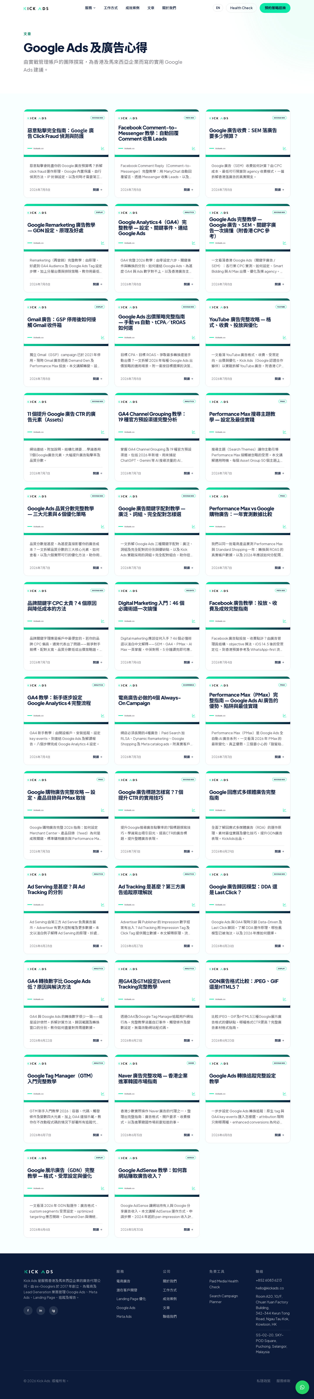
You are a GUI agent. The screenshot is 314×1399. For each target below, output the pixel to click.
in (40, 1310)
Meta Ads (124, 1316)
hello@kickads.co (270, 1288)
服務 (90, 8)
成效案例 (133, 8)
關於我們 (169, 8)
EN (218, 8)
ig (53, 1310)
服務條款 (283, 1381)
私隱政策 (264, 1381)
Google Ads (125, 1308)
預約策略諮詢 (275, 8)
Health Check (241, 8)
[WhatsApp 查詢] (302, 1387)
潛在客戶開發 (126, 1290)
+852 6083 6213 (269, 1280)
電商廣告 (123, 1281)
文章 (150, 8)
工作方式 (111, 8)
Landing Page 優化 (131, 1299)
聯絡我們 (170, 1316)
